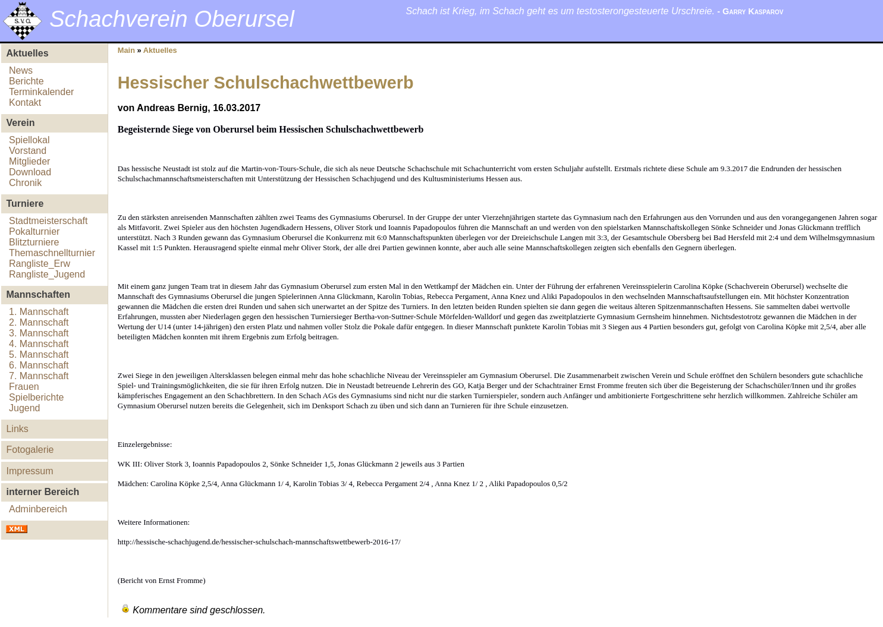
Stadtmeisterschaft (48, 221)
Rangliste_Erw (39, 264)
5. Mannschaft (39, 354)
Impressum (29, 471)
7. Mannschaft (39, 376)
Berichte (26, 81)
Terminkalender (41, 92)
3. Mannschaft (39, 333)
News (21, 70)
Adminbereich (38, 509)
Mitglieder (29, 161)
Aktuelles (160, 50)
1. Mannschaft (39, 312)
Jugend (24, 408)
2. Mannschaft (39, 322)
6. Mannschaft (39, 365)
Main (126, 50)
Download (30, 172)
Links (17, 429)
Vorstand (27, 151)
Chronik (25, 183)
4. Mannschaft (39, 344)
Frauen (24, 387)
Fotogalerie (30, 450)
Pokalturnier (34, 231)
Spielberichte (36, 397)
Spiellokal (29, 140)
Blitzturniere (34, 242)
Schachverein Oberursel (171, 18)
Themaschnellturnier (52, 253)
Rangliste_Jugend (47, 274)
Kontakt (25, 102)
